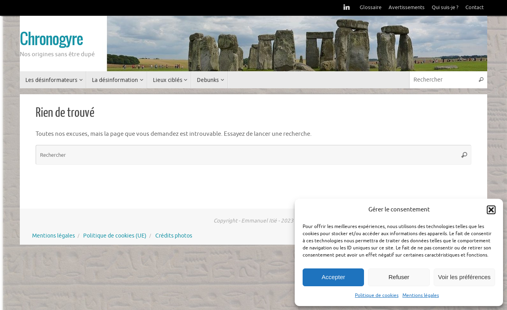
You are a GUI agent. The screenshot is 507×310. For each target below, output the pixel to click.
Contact (474, 7)
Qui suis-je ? (445, 7)
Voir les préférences (464, 277)
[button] (491, 210)
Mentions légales (420, 295)
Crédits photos (173, 235)
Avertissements (407, 7)
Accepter (333, 277)
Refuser (399, 277)
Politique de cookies (376, 295)
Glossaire (370, 7)
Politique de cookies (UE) (115, 235)
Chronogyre (51, 40)
